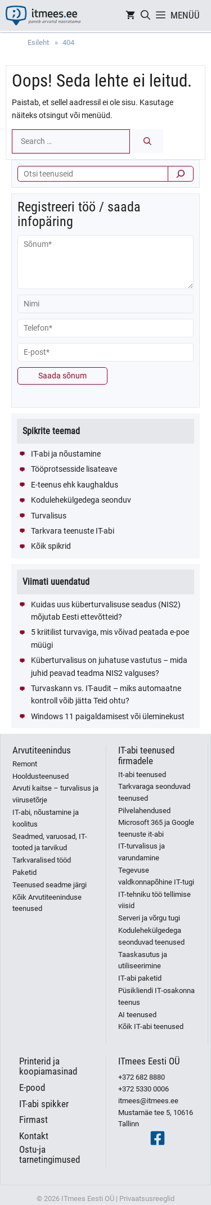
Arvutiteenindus (41, 750)
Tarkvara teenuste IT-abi (72, 530)
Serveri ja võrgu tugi (149, 918)
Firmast (33, 1119)
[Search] (147, 141)
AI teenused (137, 1014)
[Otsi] (181, 174)
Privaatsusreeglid (146, 1198)
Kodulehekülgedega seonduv (81, 499)
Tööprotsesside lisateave (74, 468)
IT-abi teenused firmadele (146, 755)
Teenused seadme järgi (49, 885)
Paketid (24, 872)
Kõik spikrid (51, 545)
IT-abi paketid (139, 978)
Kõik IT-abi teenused (150, 1026)
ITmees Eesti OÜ (149, 1061)
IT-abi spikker (44, 1103)
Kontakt (33, 1135)
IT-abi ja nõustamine (66, 453)
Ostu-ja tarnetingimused (49, 1155)
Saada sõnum (62, 375)
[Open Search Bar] (145, 15)
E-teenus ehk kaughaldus (74, 484)
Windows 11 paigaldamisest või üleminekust (108, 716)
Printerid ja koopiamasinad (48, 1066)
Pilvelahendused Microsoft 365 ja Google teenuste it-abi (156, 822)
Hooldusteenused (40, 776)
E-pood (32, 1087)
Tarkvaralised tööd (41, 860)
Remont (24, 764)
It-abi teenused (142, 774)
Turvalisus (48, 515)
